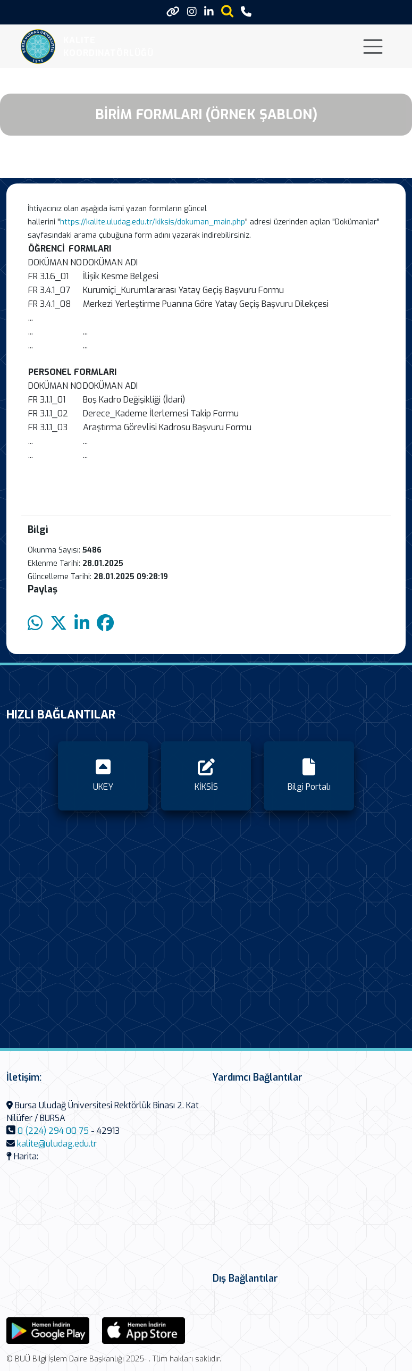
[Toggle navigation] (373, 46)
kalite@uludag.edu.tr (57, 1143)
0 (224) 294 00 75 (53, 1130)
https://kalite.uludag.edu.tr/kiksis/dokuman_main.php (152, 222)
